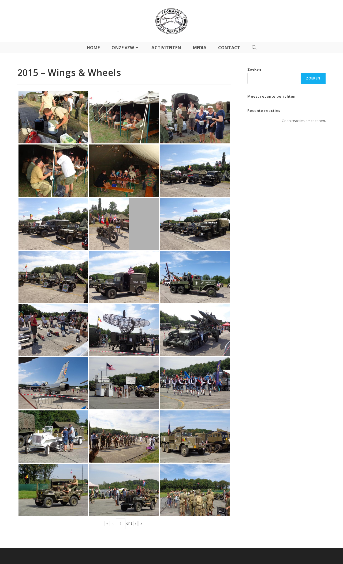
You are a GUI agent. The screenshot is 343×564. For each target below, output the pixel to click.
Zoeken (254, 69)
